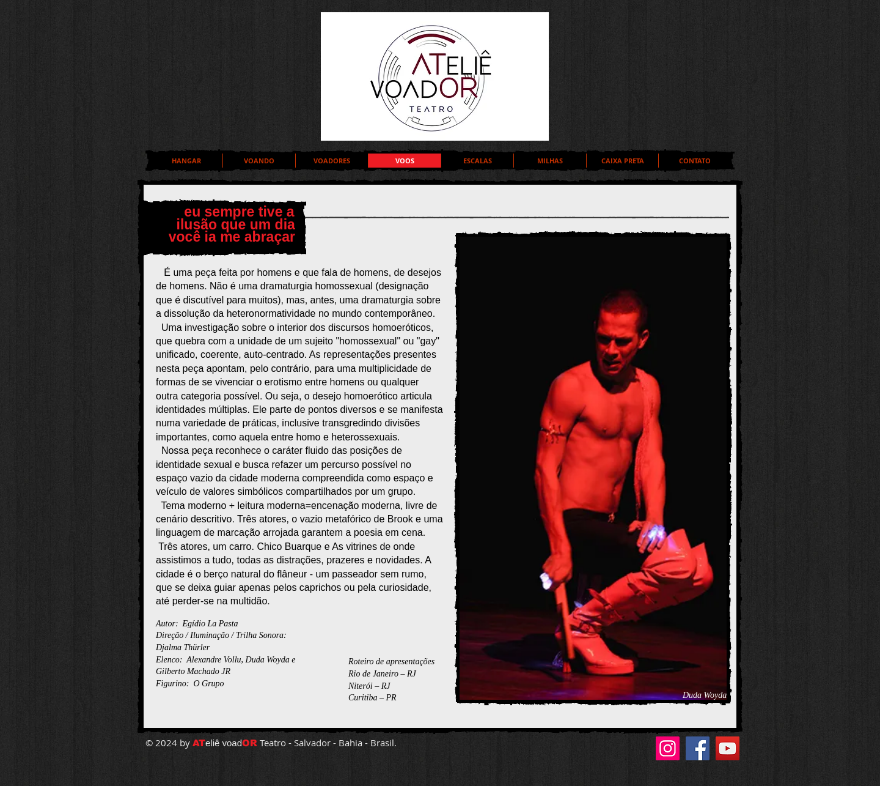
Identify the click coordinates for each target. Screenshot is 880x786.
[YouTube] (727, 748)
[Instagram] (668, 748)
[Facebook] (698, 748)
